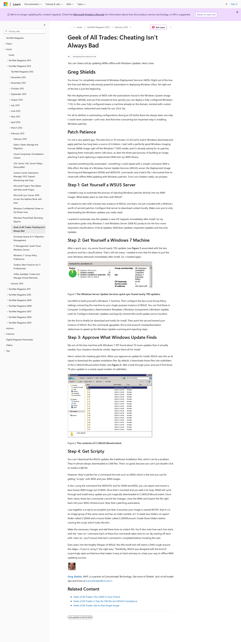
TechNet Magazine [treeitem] (15, 37)
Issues (79, 27)
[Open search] (226, 4)
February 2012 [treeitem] (20, 138)
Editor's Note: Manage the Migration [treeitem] (26, 146)
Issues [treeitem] (11, 54)
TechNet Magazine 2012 (98, 27)
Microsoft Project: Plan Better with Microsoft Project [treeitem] (27, 187)
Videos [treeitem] (9, 345)
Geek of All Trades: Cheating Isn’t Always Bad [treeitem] (29, 229)
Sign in (234, 3)
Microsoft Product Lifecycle (88, 14)
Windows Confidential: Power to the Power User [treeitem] (28, 210)
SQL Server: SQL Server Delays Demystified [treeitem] (28, 165)
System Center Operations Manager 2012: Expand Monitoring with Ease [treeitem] (26, 176)
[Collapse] (44, 25)
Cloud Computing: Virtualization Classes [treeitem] (29, 156)
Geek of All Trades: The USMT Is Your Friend (96, 596)
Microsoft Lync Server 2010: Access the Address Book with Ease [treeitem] (28, 199)
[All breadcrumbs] (70, 27)
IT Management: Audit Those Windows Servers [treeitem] (27, 247)
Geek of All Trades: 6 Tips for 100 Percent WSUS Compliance (105, 601)
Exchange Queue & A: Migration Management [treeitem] (29, 238)
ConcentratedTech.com (98, 580)
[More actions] (170, 27)
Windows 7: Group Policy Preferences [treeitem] (25, 257)
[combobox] (24, 31)
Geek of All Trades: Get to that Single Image (96, 605)
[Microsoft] (6, 4)
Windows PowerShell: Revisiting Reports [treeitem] (28, 219)
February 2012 (121, 27)
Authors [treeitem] (10, 328)
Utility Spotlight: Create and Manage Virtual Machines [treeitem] (27, 276)
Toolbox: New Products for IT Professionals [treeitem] (27, 266)
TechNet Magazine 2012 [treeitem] (22, 71)
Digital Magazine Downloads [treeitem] (19, 339)
